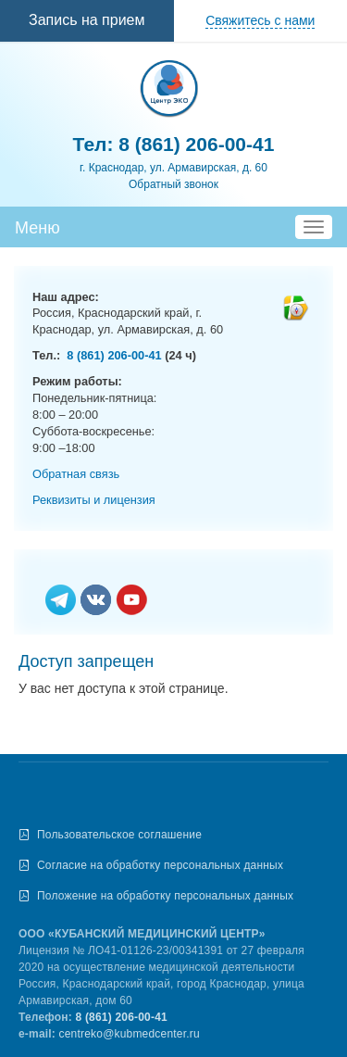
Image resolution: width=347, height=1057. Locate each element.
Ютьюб (132, 601)
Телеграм (60, 601)
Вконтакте (96, 601)
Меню (37, 228)
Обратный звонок (173, 184)
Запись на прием (87, 20)
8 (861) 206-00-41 (196, 144)
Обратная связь (75, 474)
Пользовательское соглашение (119, 834)
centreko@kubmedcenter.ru (129, 1033)
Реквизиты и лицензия (93, 500)
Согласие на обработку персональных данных (160, 865)
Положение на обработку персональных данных (165, 895)
